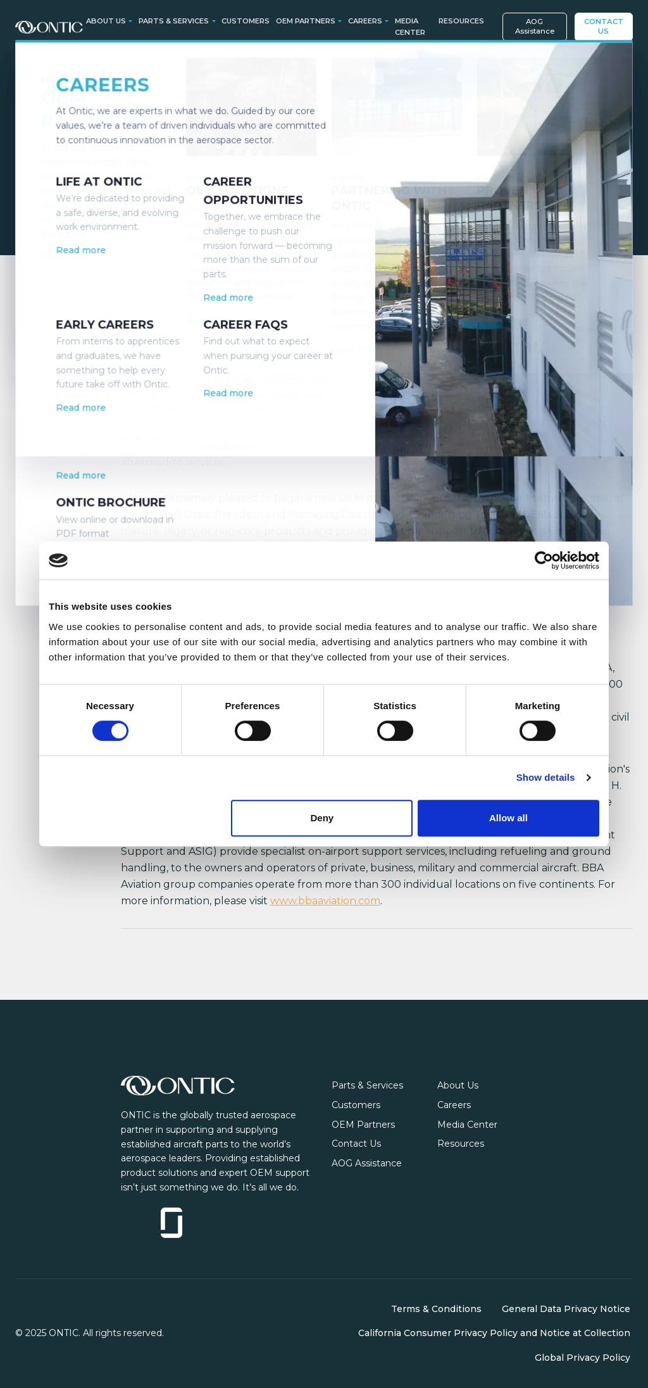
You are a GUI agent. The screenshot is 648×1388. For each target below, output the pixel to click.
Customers (245, 20)
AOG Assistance (534, 26)
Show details (545, 777)
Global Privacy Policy (582, 1357)
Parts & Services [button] (174, 20)
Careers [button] (365, 20)
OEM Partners (363, 1124)
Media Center (410, 26)
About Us (457, 1085)
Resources (461, 20)
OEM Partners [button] (305, 20)
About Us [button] (106, 20)
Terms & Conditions (436, 1309)
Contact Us (603, 26)
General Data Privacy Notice (566, 1309)
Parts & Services (367, 1085)
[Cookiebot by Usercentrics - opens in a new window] (544, 560)
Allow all (508, 817)
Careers (454, 1105)
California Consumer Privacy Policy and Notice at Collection (494, 1333)
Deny (322, 817)
